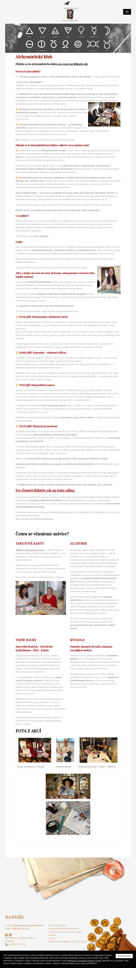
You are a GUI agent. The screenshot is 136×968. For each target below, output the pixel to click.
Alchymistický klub (57, 925)
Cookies (52, 935)
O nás (51, 938)
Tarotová (70, 20)
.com (71, 8)
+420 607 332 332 (20, 929)
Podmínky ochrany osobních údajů (64, 932)
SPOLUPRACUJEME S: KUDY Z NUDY (67, 942)
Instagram (10, 935)
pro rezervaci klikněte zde (73, 64)
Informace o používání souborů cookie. (84, 960)
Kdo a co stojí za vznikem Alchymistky (34, 518)
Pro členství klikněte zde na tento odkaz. (46, 490)
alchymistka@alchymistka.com (28, 925)
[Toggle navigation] (127, 12)
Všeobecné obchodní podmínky (63, 929)
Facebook (6, 935)
